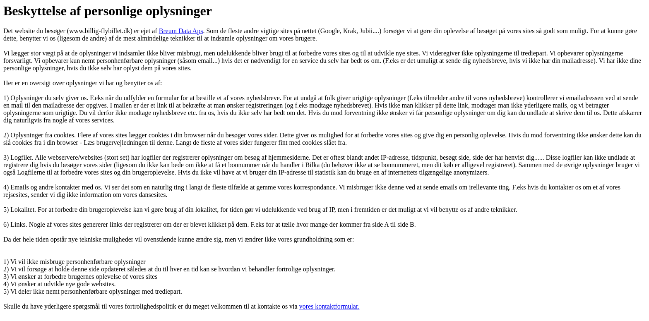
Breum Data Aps (181, 30)
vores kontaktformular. (329, 306)
